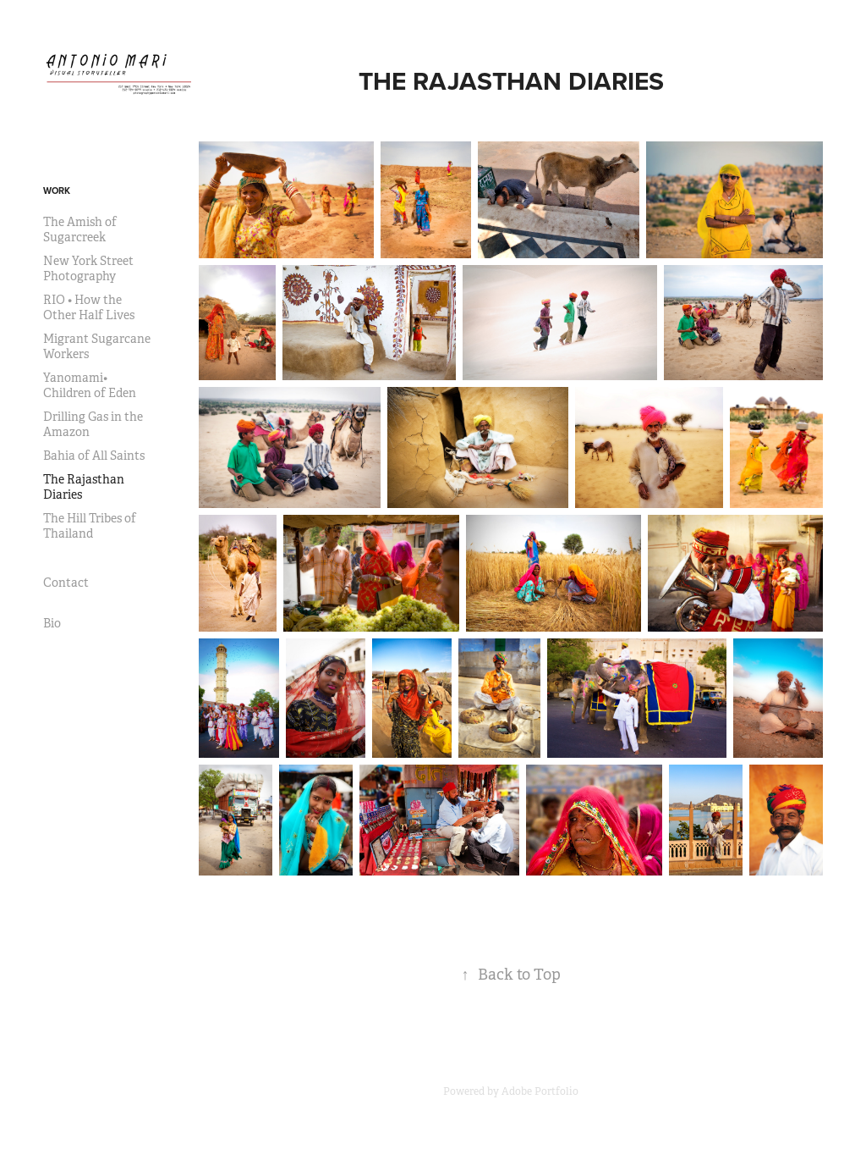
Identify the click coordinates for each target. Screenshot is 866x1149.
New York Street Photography (88, 268)
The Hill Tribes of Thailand (89, 526)
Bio (52, 623)
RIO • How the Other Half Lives (88, 307)
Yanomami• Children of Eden (89, 385)
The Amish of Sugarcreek (80, 229)
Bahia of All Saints (94, 455)
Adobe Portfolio (540, 1091)
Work (56, 190)
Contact (66, 582)
